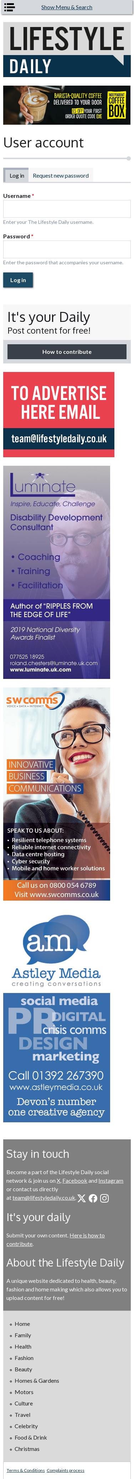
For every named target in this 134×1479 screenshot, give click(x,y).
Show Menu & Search (66, 7)
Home (22, 1323)
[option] (66, 105)
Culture (24, 1403)
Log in (19, 175)
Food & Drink (31, 1437)
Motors (24, 1391)
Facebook (74, 1180)
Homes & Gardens (37, 1380)
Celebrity (26, 1426)
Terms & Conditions (26, 1470)
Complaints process (65, 1470)
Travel (22, 1414)
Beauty (23, 1369)
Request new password (61, 175)
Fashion (24, 1357)
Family (23, 1335)
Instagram (110, 1180)
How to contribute (67, 351)
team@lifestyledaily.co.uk (43, 1197)
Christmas (27, 1448)
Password (18, 236)
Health (23, 1346)
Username (18, 195)
